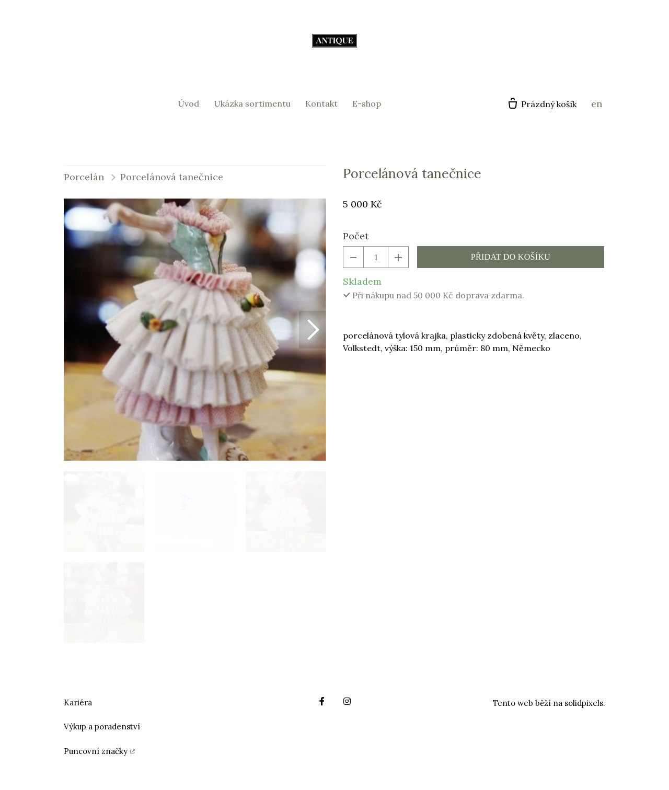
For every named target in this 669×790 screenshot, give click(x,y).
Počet (355, 236)
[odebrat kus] (353, 257)
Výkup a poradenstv (100, 726)
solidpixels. (584, 703)
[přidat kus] (398, 257)
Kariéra (78, 702)
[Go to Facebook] (322, 701)
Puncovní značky (96, 751)
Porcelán (84, 177)
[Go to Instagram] (347, 701)
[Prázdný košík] (541, 104)
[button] (312, 329)
